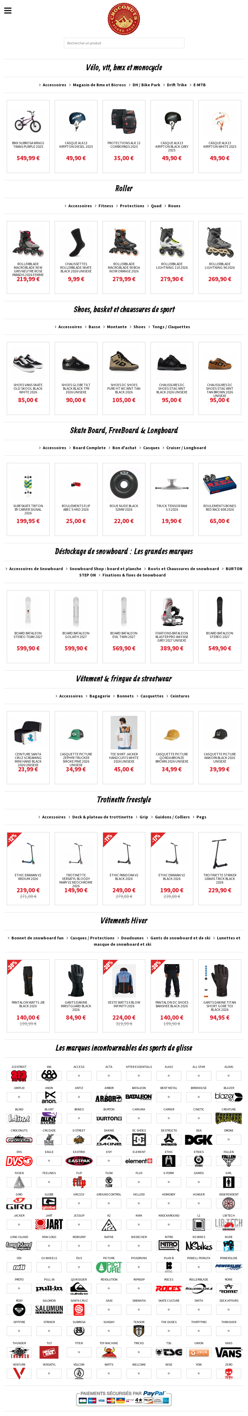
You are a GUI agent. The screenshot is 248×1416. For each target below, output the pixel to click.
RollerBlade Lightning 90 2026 (220, 266)
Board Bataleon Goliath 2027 (75, 635)
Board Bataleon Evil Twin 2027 (123, 635)
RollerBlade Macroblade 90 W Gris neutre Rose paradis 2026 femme (28, 269)
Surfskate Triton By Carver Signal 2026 (28, 509)
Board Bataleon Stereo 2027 (219, 635)
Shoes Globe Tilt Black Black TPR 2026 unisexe (75, 388)
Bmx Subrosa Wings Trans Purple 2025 (28, 145)
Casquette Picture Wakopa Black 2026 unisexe (220, 758)
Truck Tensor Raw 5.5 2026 (171, 507)
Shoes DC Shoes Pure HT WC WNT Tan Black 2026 (123, 388)
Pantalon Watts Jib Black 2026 (28, 1004)
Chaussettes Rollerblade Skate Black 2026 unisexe (76, 267)
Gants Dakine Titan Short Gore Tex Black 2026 (219, 1006)
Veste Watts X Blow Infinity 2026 (124, 1004)
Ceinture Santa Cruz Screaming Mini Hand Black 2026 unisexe (28, 759)
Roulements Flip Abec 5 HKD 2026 (76, 507)
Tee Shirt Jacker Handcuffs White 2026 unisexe (124, 758)
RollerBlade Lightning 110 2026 (172, 266)
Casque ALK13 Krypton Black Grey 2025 (171, 146)
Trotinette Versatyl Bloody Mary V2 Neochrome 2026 (76, 880)
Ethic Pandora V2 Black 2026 (124, 877)
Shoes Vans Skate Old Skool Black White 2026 (28, 388)
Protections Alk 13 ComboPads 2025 (124, 145)
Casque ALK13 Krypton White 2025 (219, 145)
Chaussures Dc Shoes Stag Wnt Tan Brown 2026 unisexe (219, 390)
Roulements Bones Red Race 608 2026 (219, 507)
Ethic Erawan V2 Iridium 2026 (28, 877)
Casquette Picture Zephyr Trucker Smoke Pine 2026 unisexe (76, 759)
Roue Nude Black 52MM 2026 (124, 507)
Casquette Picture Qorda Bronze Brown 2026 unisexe (171, 758)
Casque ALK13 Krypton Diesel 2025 (76, 145)
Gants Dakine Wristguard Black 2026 (76, 1006)
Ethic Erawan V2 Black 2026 (172, 877)
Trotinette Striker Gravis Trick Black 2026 (219, 878)
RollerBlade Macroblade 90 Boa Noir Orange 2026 (124, 267)
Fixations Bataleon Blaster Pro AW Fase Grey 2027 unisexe (171, 637)
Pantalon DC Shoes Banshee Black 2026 (171, 1004)
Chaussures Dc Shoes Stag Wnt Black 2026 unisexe (171, 388)
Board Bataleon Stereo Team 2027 (28, 635)
